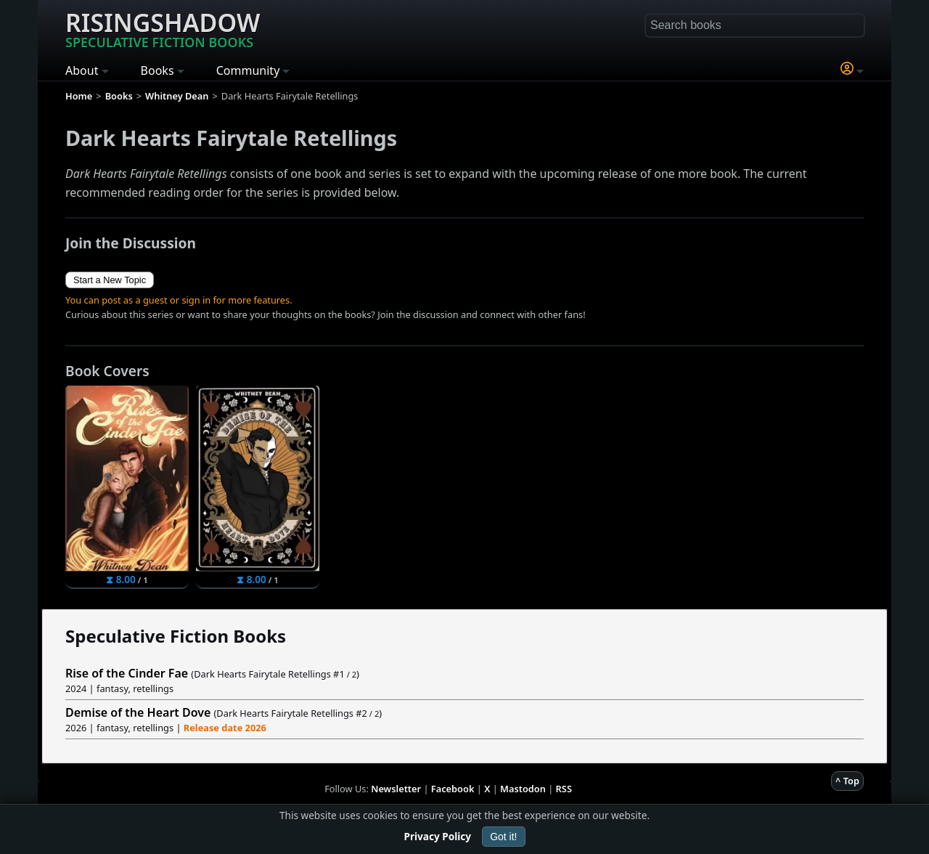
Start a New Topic (109, 279)
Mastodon (523, 788)
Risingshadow (162, 28)
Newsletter (396, 788)
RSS (564, 788)
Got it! (503, 836)
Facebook (453, 788)
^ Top (847, 780)
